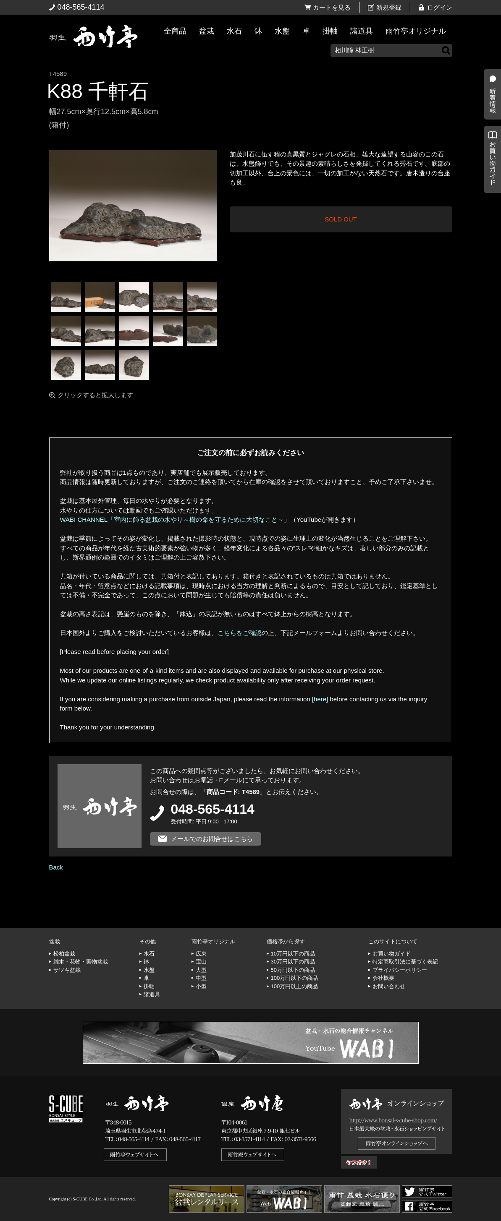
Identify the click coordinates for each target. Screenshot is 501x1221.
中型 (201, 978)
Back (56, 867)
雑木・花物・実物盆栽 (80, 961)
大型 (201, 970)
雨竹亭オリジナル (416, 31)
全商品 (175, 31)
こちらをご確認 (240, 632)
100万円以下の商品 (294, 978)
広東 (201, 953)
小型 (201, 986)
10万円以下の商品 (293, 953)
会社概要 (383, 978)
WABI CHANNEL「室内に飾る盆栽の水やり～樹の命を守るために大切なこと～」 (175, 519)
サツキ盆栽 (67, 970)
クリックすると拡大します (95, 394)
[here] (320, 699)
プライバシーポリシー (399, 970)
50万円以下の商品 (293, 970)
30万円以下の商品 (293, 961)
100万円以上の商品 (294, 986)
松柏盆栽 (64, 953)
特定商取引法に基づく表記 (405, 961)
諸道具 (361, 31)
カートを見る (332, 7)
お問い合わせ (388, 986)
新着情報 (490, 147)
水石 (234, 31)
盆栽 (206, 31)
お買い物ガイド (490, 214)
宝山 (201, 961)
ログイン (439, 7)
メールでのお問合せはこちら (212, 838)
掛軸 (330, 31)
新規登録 (388, 7)
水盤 (282, 31)
